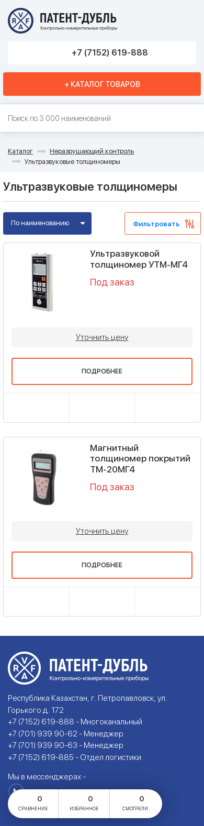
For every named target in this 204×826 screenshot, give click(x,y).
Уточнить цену (102, 337)
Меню (184, 20)
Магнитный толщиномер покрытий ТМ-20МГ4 (140, 459)
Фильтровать (156, 224)
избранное (84, 802)
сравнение (33, 802)
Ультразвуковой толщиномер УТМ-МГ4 (139, 258)
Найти (191, 119)
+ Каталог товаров (102, 84)
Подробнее (102, 371)
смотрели (135, 802)
